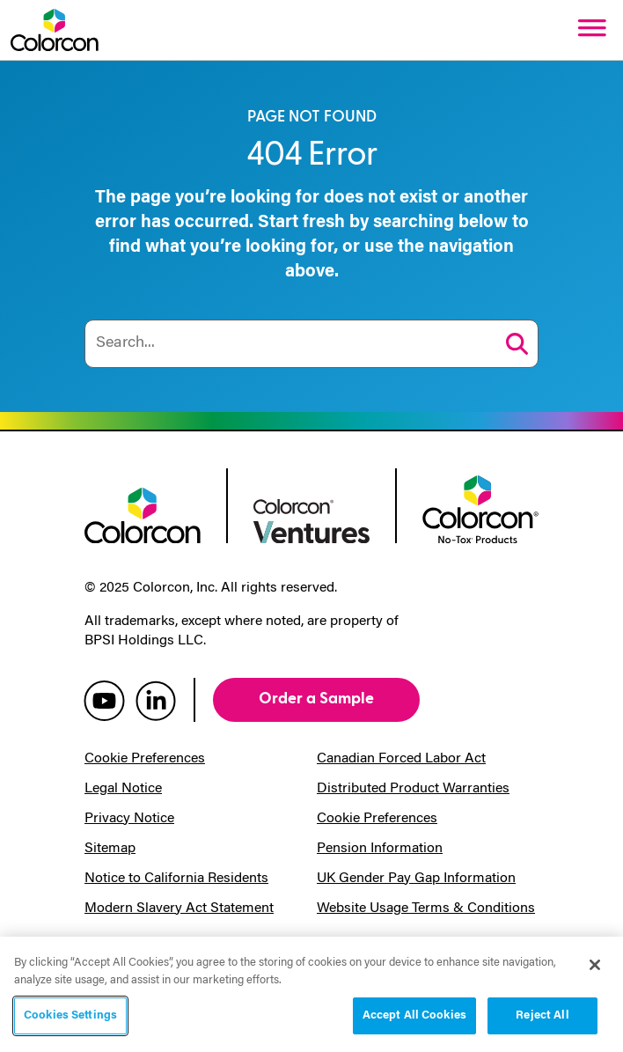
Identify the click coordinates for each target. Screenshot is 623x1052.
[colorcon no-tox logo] (480, 508)
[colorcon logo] (142, 514)
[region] (311, 994)
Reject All (542, 1015)
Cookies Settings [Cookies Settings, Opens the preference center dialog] (70, 1015)
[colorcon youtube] (104, 700)
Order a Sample (316, 698)
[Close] (594, 964)
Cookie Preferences (144, 759)
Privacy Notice (129, 819)
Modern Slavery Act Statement (179, 908)
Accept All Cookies (414, 1015)
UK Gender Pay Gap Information (416, 879)
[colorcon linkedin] (156, 700)
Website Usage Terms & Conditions (426, 908)
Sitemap (110, 849)
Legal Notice (123, 789)
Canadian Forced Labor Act (401, 759)
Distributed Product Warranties (413, 789)
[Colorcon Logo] (55, 30)
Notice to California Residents (176, 879)
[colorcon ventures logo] (311, 519)
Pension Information (380, 849)
